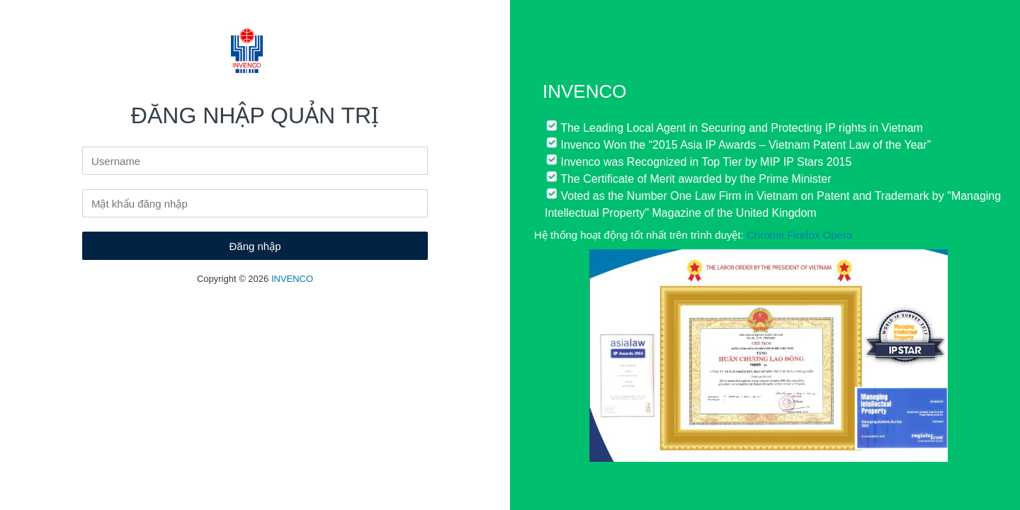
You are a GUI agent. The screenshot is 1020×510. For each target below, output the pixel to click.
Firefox (804, 235)
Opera (838, 235)
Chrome (765, 235)
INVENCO (292, 278)
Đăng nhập (254, 246)
